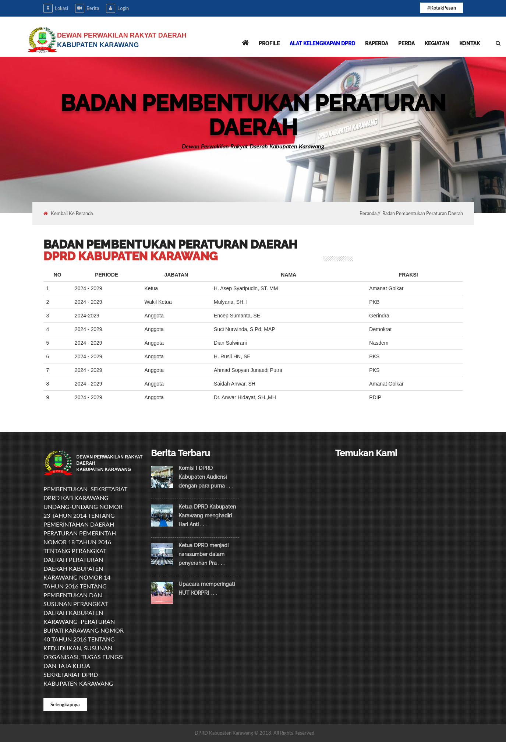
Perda (406, 43)
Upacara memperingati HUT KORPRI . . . (206, 588)
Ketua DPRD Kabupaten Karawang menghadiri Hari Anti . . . (207, 515)
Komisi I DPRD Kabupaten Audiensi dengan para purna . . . (205, 477)
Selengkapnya (65, 704)
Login (117, 8)
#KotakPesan (441, 8)
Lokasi (55, 8)
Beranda (368, 213)
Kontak (469, 43)
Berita (87, 8)
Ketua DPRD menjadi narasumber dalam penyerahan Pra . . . (203, 554)
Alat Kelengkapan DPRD (322, 43)
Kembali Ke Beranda (68, 213)
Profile (269, 43)
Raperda (376, 43)
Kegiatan (437, 43)
